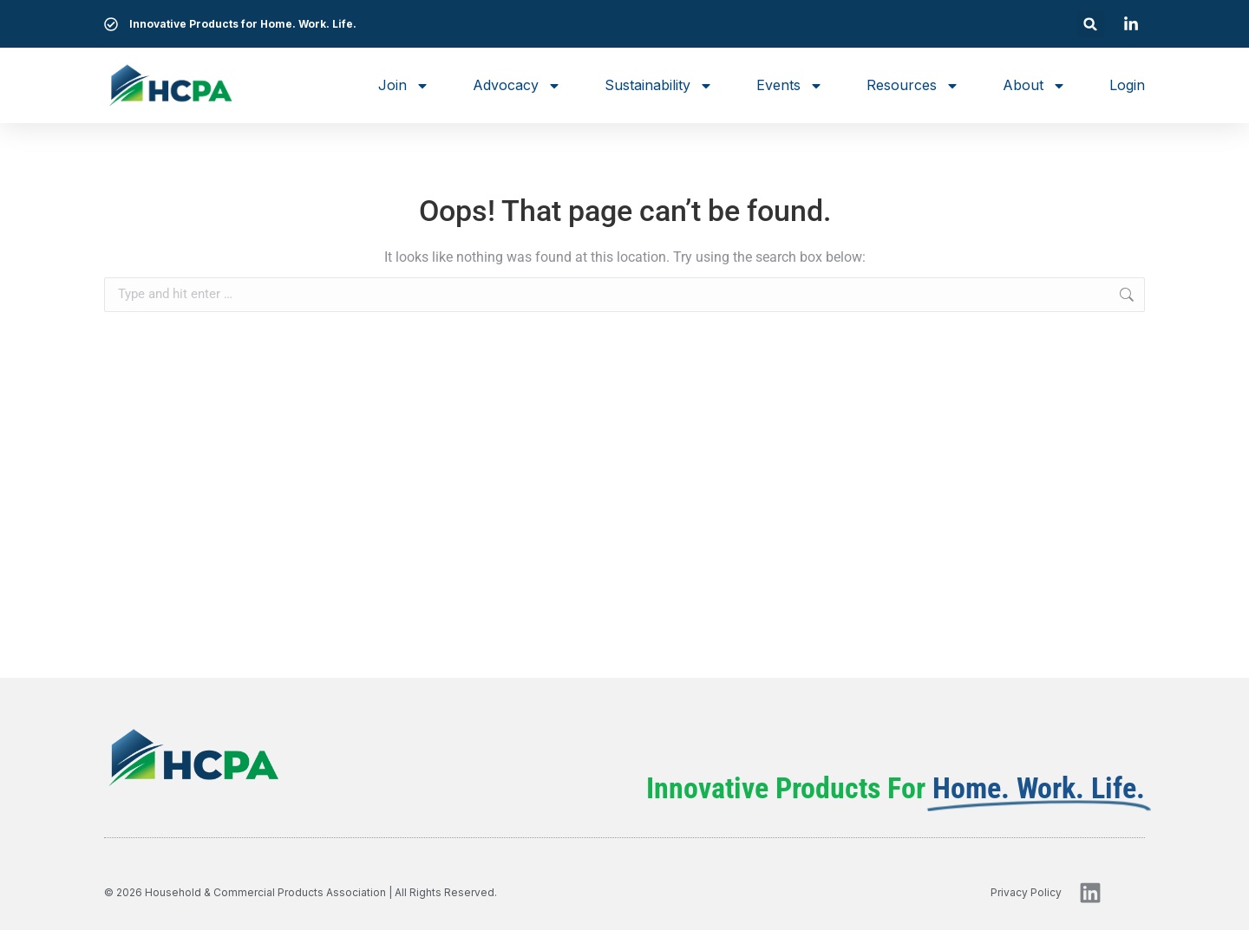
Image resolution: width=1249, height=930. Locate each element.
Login (1127, 85)
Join (403, 85)
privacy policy (1026, 892)
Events (789, 85)
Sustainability (659, 85)
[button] (1090, 23)
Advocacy (517, 85)
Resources (912, 85)
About (1034, 85)
